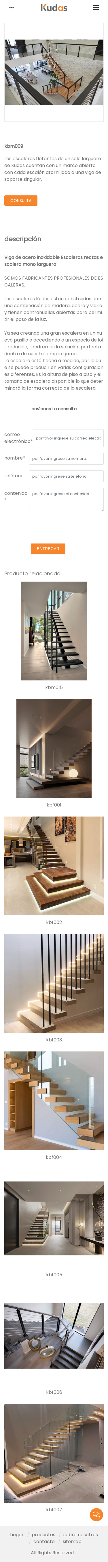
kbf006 (54, 1392)
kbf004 (54, 1157)
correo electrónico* (18, 438)
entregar (48, 548)
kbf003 (54, 1040)
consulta (20, 200)
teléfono (14, 475)
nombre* (14, 458)
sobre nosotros (80, 1534)
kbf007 (54, 1510)
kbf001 (54, 805)
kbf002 (54, 922)
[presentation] (48, 528)
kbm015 (54, 687)
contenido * (15, 496)
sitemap (72, 1541)
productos (43, 1534)
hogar (17, 1534)
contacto (44, 1541)
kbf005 (54, 1275)
